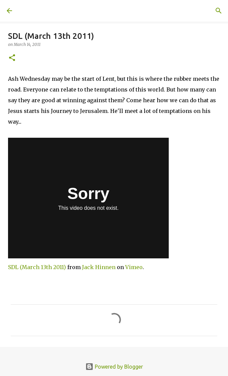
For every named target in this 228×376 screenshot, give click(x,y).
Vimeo (134, 267)
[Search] (219, 11)
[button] (12, 58)
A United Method (40, 11)
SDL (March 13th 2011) (37, 267)
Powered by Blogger (114, 367)
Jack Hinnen (99, 267)
